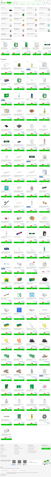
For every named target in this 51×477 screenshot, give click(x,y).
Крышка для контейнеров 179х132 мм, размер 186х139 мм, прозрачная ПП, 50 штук (44, 313)
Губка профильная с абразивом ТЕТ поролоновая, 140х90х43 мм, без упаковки (19, 328)
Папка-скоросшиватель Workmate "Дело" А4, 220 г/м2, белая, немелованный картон (44, 374)
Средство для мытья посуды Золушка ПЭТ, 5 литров (44, 114)
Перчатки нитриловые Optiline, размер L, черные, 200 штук (44, 344)
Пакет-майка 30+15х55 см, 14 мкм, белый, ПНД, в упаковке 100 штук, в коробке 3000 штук (6, 160)
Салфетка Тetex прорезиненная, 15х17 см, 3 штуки (32, 221)
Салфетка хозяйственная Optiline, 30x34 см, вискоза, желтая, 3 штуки (6, 283)
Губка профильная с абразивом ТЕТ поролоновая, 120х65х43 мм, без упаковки (6, 328)
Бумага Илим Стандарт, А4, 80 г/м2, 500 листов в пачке (6, 390)
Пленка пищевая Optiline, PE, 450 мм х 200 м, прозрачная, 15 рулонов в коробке (19, 175)
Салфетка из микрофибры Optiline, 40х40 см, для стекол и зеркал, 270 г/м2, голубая (31, 298)
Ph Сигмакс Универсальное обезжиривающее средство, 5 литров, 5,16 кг (44, 99)
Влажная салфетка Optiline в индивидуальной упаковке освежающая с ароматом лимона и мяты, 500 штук (37, 48)
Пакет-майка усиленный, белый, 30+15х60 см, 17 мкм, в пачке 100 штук (44, 83)
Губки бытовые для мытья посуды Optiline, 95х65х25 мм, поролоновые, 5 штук (19, 283)
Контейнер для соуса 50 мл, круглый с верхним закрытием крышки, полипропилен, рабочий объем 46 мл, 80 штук (32, 329)
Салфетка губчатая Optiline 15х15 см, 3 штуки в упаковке (44, 390)
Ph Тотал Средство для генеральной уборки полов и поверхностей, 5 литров (4, 48)
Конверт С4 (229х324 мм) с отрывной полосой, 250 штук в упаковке (43, 129)
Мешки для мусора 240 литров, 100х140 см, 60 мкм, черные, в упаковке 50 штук (6, 129)
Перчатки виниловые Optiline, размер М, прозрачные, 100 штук (6, 359)
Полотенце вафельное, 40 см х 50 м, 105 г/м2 (32, 313)
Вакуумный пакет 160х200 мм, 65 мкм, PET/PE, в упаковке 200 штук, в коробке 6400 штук (31, 129)
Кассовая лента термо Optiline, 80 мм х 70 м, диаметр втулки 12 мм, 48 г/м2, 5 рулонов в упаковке (32, 404)
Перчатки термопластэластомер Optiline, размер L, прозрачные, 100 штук (44, 359)
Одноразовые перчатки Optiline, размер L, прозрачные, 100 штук (6, 374)
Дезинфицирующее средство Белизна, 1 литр (19, 98)
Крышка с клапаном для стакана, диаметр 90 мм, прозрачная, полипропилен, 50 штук (32, 267)
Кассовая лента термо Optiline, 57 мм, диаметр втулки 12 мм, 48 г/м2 (43, 404)
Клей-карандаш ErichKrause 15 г (17, 236)
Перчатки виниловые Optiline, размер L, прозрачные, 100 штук (18, 359)
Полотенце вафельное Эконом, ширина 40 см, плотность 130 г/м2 (6, 313)
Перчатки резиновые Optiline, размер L (5, 343)
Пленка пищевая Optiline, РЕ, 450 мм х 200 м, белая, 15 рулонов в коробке (19, 160)
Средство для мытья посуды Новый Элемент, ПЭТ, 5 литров (32, 68)
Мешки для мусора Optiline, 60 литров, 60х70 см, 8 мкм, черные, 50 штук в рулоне (19, 145)
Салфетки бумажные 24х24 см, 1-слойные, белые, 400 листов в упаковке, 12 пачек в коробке (6, 68)
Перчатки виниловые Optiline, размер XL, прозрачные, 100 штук (31, 359)
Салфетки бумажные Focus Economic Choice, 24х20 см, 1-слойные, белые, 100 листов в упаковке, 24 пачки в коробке (19, 298)
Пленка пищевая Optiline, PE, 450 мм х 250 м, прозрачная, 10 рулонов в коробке (6, 175)
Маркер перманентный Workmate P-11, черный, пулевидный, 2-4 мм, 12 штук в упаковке (5, 206)
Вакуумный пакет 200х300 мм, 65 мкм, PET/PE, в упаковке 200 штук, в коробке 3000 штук (31, 145)
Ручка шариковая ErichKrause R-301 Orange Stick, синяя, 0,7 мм (19, 206)
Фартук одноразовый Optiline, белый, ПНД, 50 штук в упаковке (32, 374)
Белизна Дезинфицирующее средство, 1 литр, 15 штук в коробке (6, 237)
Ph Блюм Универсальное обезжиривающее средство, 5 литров (15, 48)
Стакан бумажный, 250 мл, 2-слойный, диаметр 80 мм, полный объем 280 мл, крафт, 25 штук (44, 206)
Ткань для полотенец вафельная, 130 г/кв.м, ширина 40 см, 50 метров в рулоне (19, 114)
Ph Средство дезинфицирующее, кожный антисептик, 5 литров (44, 267)
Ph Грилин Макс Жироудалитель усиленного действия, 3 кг (44, 237)
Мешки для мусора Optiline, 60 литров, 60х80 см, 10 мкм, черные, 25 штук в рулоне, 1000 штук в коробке (6, 145)
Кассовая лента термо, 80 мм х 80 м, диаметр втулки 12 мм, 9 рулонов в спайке (19, 267)
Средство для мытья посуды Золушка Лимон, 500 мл (32, 99)
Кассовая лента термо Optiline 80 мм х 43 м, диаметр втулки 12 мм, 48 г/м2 (19, 404)
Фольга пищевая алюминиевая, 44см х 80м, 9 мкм (32, 175)
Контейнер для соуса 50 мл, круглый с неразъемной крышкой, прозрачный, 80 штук (32, 252)
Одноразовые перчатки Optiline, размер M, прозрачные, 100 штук (19, 374)
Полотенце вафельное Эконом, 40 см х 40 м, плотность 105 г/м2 (44, 298)
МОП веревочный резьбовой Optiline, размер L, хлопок (5, 404)
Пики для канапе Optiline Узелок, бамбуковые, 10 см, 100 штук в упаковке (18, 68)
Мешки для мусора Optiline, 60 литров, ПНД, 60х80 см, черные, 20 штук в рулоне (32, 160)
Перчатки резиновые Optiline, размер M (44, 328)
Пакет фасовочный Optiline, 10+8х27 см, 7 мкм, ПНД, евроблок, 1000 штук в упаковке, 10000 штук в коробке (26, 48)
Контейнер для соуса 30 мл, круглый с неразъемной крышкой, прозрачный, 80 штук (32, 83)
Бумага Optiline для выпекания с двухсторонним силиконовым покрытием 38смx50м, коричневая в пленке (6, 420)
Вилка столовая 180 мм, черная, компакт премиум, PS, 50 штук (6, 298)
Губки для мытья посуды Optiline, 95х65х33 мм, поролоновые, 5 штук (32, 283)
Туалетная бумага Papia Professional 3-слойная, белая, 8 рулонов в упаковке (5, 252)
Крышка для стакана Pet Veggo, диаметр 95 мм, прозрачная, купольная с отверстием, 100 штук (44, 221)
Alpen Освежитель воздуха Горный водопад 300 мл (44, 252)
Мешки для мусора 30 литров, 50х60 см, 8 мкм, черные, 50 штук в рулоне (44, 191)
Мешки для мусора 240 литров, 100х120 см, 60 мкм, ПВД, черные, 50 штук (19, 129)
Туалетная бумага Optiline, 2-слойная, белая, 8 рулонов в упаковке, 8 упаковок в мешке (19, 390)
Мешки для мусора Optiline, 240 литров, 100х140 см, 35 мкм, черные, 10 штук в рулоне (31, 237)
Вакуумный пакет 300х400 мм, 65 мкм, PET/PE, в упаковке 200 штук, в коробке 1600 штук (18, 191)
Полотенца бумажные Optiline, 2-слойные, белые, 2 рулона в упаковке (32, 390)
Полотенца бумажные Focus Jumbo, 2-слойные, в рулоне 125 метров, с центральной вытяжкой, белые (5, 221)
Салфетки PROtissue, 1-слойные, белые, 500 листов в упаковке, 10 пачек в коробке (6, 267)
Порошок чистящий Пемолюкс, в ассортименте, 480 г (43, 145)
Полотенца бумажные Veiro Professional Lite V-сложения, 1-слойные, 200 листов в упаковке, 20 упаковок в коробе (19, 221)
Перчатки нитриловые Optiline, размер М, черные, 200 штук (31, 344)
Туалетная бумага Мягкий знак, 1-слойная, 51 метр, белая (44, 175)
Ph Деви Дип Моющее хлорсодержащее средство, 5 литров (44, 160)
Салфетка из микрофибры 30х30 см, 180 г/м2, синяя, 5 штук (19, 313)
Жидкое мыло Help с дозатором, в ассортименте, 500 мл (30, 191)
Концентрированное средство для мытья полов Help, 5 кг (6, 191)
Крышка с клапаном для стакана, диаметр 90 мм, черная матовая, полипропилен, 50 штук (44, 283)
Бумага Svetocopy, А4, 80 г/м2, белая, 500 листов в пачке (6, 99)
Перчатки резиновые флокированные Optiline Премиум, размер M (18, 344)
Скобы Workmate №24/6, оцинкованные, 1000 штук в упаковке (6, 83)
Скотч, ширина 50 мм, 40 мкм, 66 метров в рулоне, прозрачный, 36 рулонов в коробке (6, 114)
